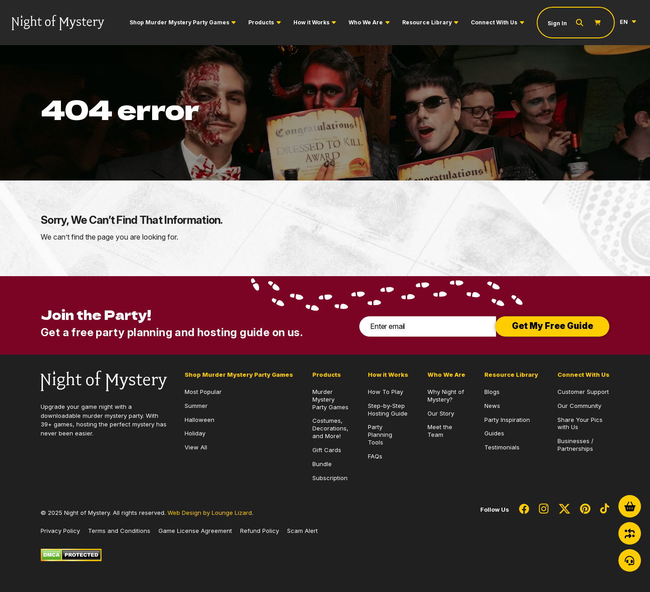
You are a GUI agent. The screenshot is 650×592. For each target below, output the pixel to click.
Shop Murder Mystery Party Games (179, 22)
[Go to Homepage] (58, 22)
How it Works (311, 22)
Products (261, 22)
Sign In (557, 23)
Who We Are (365, 22)
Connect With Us (494, 22)
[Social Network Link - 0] (524, 509)
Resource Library (427, 22)
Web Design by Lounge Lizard (209, 512)
